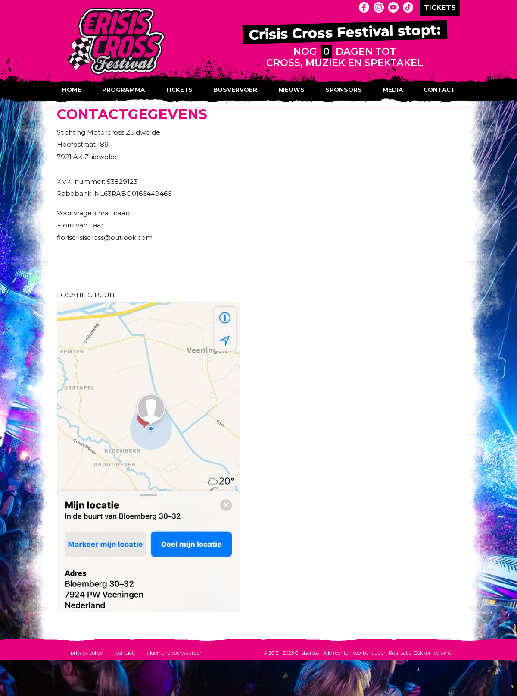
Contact (439, 89)
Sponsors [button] (343, 89)
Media (393, 89)
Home (71, 89)
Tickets (179, 89)
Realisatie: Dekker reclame (420, 653)
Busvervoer (235, 89)
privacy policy (87, 653)
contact (125, 653)
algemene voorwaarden (175, 653)
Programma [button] (123, 89)
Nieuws (291, 89)
